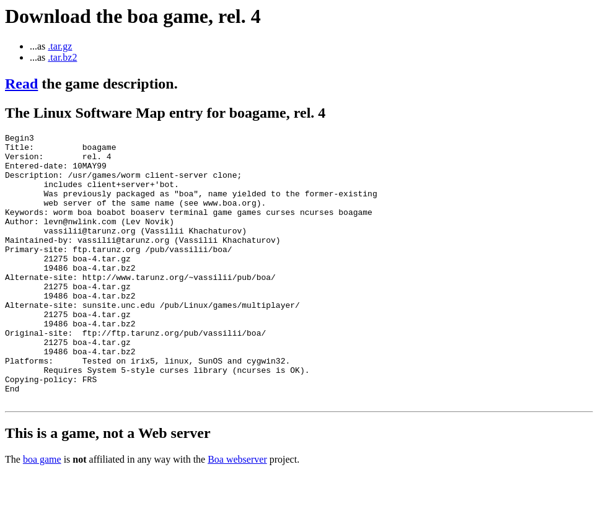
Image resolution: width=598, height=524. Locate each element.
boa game (42, 513)
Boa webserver (237, 513)
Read (21, 84)
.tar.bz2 (62, 57)
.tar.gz (60, 46)
